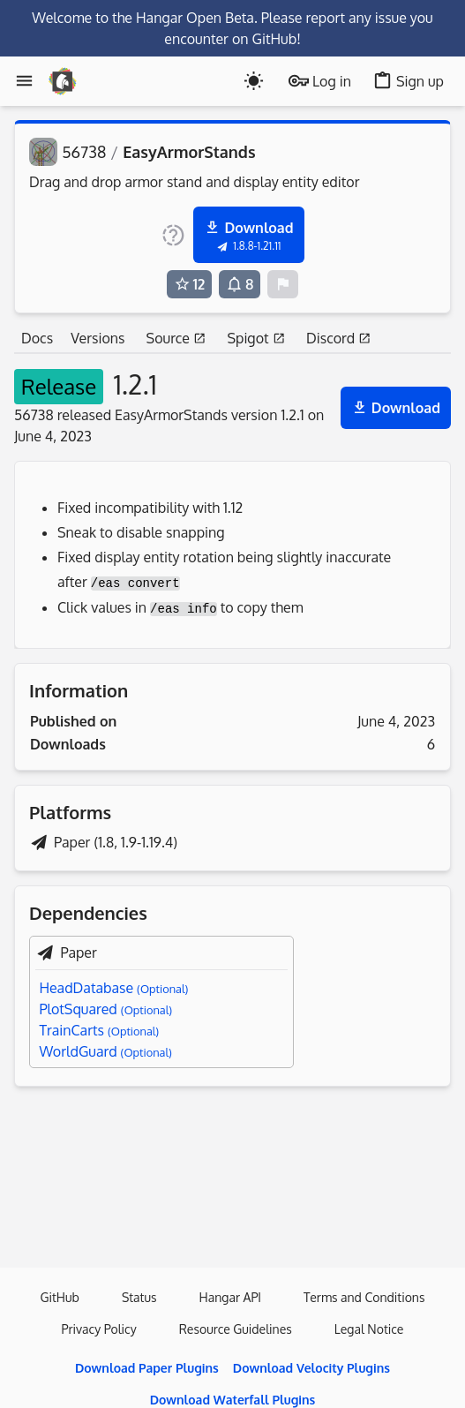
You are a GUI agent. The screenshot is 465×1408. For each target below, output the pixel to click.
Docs (37, 338)
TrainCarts (99, 1030)
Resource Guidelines (235, 1328)
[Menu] (24, 81)
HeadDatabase (113, 988)
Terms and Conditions (364, 1297)
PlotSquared (105, 1009)
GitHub (60, 1297)
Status (139, 1297)
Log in (320, 81)
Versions (97, 338)
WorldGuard (105, 1051)
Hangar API (230, 1297)
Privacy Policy (99, 1328)
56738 (84, 152)
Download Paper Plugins (147, 1367)
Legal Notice (369, 1328)
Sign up (408, 81)
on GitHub (264, 39)
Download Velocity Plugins (311, 1367)
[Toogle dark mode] (253, 81)
